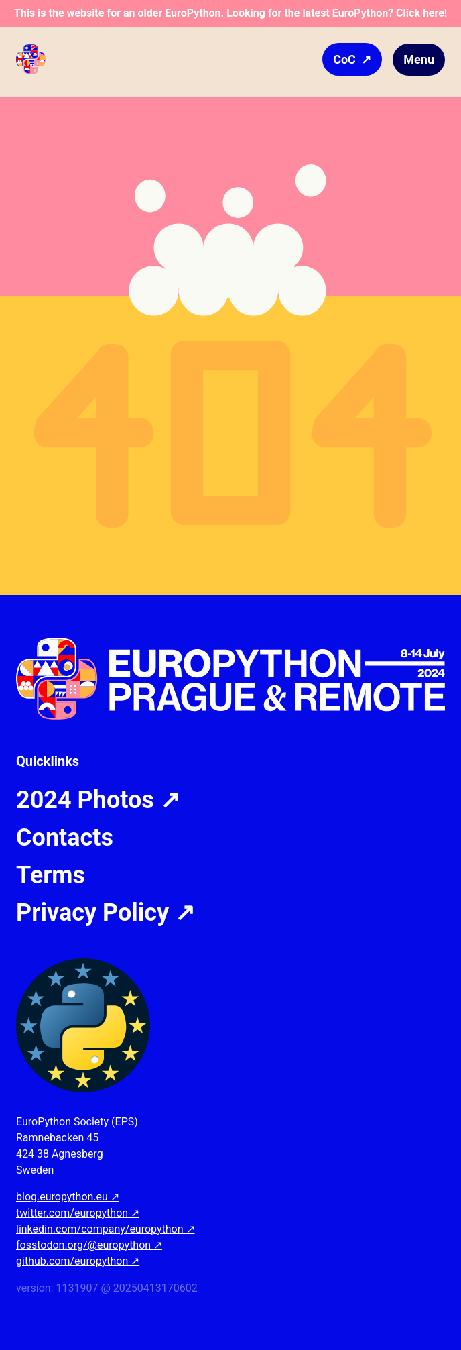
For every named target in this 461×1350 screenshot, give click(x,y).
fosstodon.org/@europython (89, 1245)
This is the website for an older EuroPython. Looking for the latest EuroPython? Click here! (230, 13)
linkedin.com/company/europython (105, 1229)
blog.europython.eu (67, 1196)
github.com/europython (77, 1261)
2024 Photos (98, 800)
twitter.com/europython (77, 1212)
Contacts (64, 837)
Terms (50, 875)
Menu (418, 59)
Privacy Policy (105, 912)
